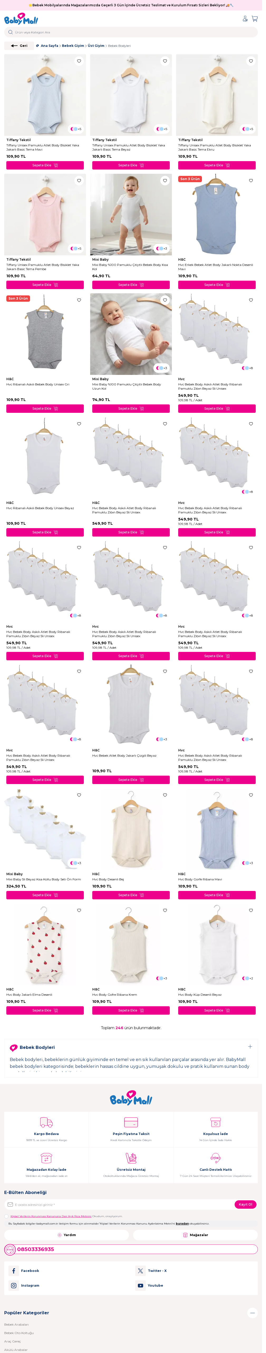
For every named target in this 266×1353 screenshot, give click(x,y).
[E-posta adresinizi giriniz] (131, 1204)
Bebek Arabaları (16, 1324)
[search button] (10, 32)
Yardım (66, 1235)
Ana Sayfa (47, 46)
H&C (182, 259)
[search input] (131, 32)
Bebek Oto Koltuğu (19, 1333)
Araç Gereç (12, 1341)
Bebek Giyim (73, 46)
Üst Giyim (96, 46)
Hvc (182, 379)
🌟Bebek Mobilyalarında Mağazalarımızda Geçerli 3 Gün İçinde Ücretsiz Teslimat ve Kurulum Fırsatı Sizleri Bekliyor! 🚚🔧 (131, 5)
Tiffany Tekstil (19, 140)
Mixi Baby (100, 259)
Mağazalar (195, 1235)
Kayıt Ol (245, 1204)
